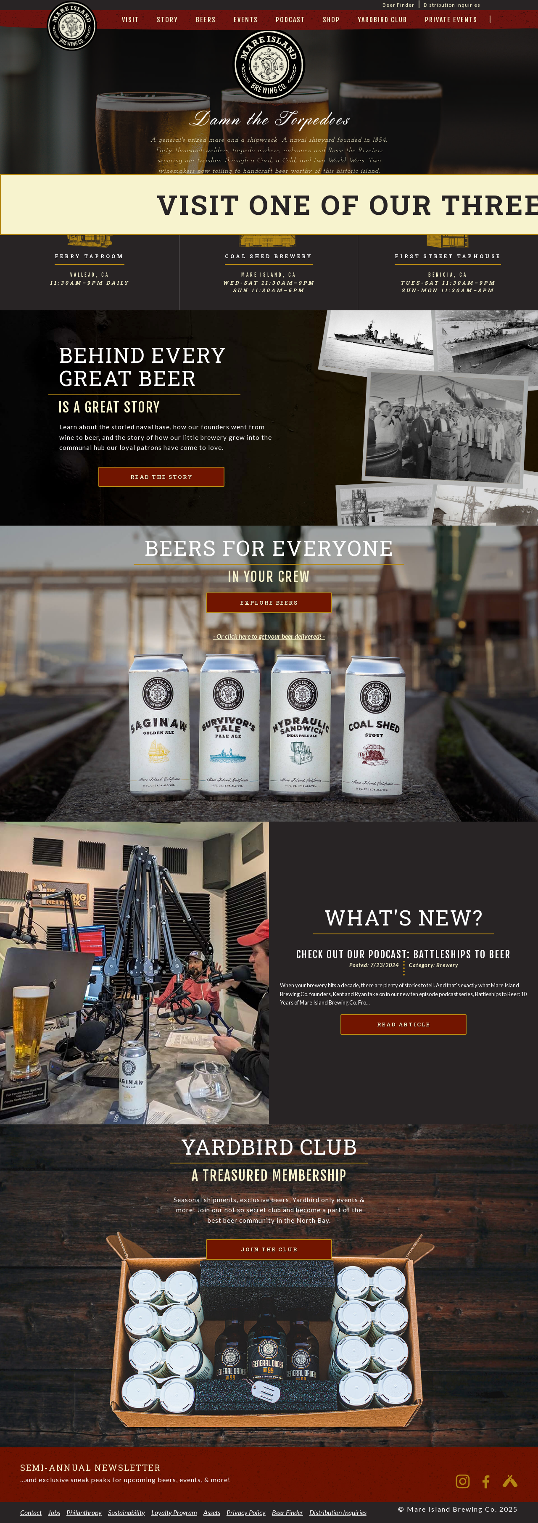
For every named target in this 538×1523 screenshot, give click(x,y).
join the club (269, 1249)
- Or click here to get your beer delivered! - (269, 636)
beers (206, 20)
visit (130, 20)
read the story (161, 476)
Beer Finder (398, 5)
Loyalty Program (174, 1512)
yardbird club (382, 20)
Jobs (54, 1512)
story (167, 20)
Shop (331, 20)
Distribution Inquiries (452, 5)
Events (246, 20)
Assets (211, 1512)
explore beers (269, 602)
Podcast (290, 20)
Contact (31, 1512)
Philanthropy (84, 1512)
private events (451, 20)
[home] (72, 36)
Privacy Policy (246, 1512)
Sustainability (126, 1512)
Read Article (403, 1024)
